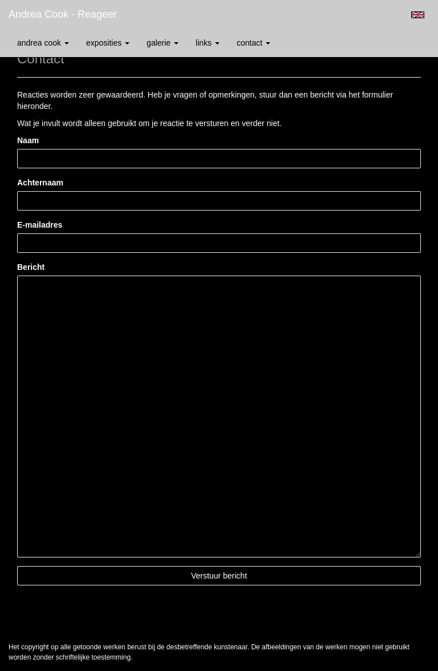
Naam (28, 140)
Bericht (30, 267)
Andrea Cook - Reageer (63, 14)
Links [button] (208, 42)
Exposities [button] (107, 42)
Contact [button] (253, 42)
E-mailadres (39, 224)
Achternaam (40, 182)
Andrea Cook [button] (43, 42)
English (417, 14)
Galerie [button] (163, 42)
